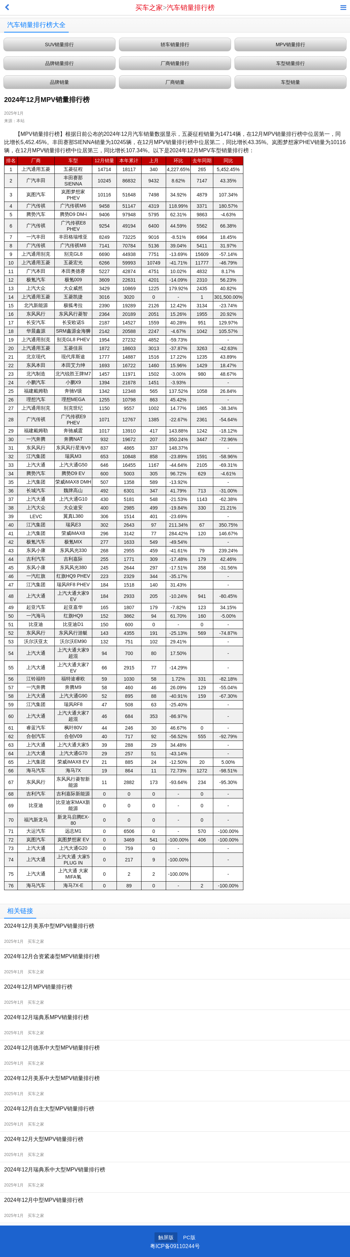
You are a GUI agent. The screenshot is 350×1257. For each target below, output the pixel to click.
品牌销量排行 (59, 63)
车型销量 (290, 82)
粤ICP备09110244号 (175, 1246)
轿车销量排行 (175, 44)
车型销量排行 (290, 63)
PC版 (189, 1237)
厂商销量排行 (175, 63)
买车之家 (149, 7)
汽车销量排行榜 (191, 7)
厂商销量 (175, 82)
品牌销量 (59, 82)
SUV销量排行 (59, 44)
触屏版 (166, 1237)
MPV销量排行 (290, 44)
